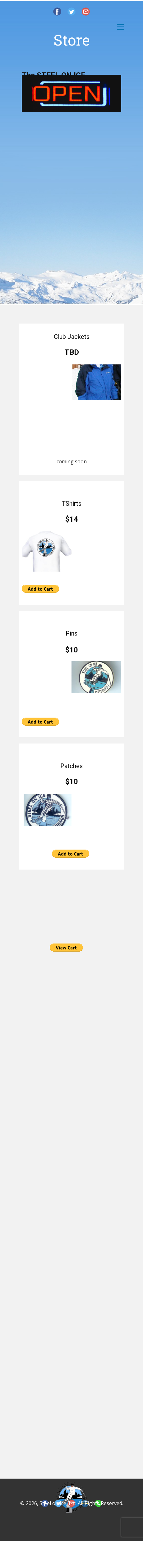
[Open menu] (120, 27)
